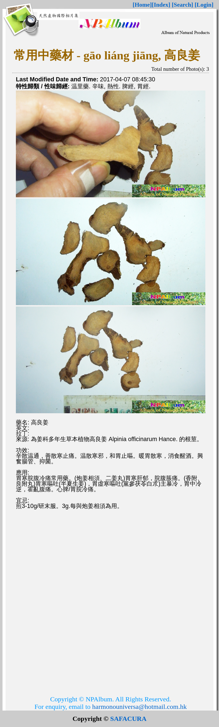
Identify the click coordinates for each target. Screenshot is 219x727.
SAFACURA (128, 718)
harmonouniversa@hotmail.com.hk (139, 706)
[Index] (161, 4)
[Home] (142, 4)
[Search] (182, 4)
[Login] (203, 4)
